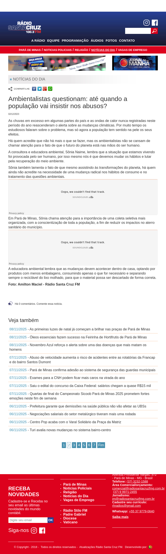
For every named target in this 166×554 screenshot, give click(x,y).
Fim (101, 445)
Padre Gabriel (73, 514)
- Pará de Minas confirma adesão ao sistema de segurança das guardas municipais (82, 370)
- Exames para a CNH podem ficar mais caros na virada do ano (67, 378)
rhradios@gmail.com (126, 505)
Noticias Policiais (58, 50)
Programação (75, 40)
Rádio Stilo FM (73, 510)
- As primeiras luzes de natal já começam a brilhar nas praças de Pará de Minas (79, 329)
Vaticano (69, 522)
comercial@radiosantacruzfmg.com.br (138, 488)
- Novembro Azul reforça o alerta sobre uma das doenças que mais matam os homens (77, 347)
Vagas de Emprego (132, 50)
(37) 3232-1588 (137, 481)
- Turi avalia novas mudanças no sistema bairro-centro (60, 430)
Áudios (97, 40)
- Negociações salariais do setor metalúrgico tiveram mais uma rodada (72, 414)
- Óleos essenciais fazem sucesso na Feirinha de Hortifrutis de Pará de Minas (78, 337)
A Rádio (38, 40)
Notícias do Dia (103, 50)
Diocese (68, 518)
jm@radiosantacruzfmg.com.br (133, 498)
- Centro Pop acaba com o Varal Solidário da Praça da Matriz (65, 422)
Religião (81, 50)
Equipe (53, 40)
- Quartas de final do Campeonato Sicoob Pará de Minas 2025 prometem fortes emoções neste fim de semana (79, 396)
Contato (127, 40)
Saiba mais (120, 517)
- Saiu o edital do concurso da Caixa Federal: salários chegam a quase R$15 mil (80, 386)
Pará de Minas (30, 50)
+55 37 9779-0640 (141, 511)
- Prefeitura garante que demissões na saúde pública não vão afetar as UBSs (77, 406)
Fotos (111, 40)
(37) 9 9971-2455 (125, 492)
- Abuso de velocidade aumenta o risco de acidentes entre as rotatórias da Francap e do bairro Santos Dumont (82, 360)
